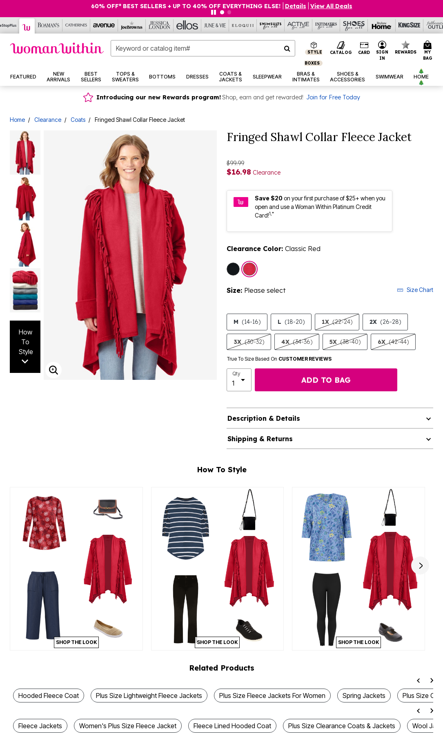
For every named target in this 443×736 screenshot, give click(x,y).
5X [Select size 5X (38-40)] (345, 342)
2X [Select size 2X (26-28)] (385, 321)
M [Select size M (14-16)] (247, 321)
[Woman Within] (27, 26)
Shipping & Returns (260, 439)
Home (17, 119)
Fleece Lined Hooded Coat (232, 726)
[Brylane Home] (382, 25)
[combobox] (203, 48)
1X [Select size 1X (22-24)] (337, 321)
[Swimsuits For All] (271, 25)
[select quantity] (239, 379)
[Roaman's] (48, 25)
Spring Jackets (364, 695)
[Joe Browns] (132, 25)
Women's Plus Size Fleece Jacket (127, 726)
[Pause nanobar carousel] (213, 12)
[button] (295, 6)
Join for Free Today (333, 97)
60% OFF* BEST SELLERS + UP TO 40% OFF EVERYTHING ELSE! (186, 6)
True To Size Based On (279, 359)
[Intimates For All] (326, 25)
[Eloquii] (243, 25)
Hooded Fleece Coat (48, 695)
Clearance (47, 119)
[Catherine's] (76, 25)
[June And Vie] (215, 25)
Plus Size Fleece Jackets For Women (272, 695)
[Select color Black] (233, 269)
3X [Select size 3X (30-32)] (249, 342)
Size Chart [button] (415, 289)
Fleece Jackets (40, 726)
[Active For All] (298, 25)
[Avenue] (104, 25)
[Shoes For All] (354, 25)
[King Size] (409, 25)
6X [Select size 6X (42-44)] (393, 342)
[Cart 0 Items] (428, 51)
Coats (78, 119)
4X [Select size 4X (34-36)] (296, 342)
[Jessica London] (160, 25)
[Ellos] (187, 25)
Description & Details (263, 418)
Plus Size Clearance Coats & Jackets (341, 726)
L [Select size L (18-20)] (291, 321)
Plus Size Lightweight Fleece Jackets (149, 695)
